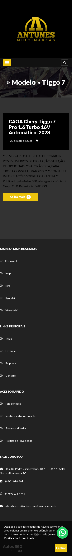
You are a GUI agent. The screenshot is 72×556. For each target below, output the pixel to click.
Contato (8, 375)
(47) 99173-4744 (12, 493)
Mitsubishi (8, 310)
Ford (5, 285)
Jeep (5, 273)
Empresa (8, 363)
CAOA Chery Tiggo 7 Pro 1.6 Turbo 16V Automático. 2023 (32, 127)
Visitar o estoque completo (19, 416)
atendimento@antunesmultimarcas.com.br (28, 506)
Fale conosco (10, 403)
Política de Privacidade (16, 440)
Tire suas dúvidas (13, 428)
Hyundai (7, 298)
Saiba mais (20, 197)
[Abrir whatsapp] (62, 532)
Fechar (61, 548)
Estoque (8, 351)
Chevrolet (8, 261)
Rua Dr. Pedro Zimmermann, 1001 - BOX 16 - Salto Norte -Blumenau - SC (32, 471)
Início (6, 338)
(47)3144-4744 (11, 481)
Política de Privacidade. (19, 538)
